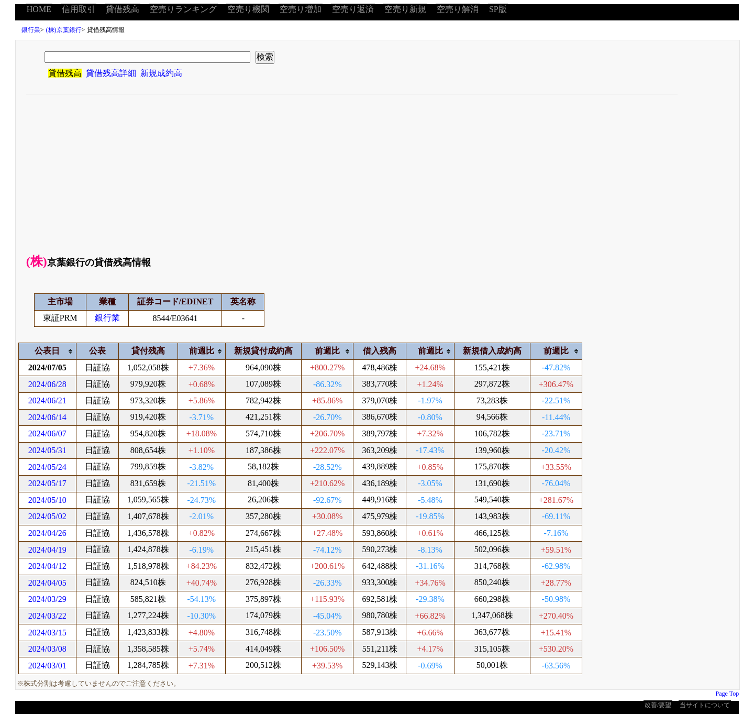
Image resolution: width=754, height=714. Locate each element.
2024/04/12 (47, 566)
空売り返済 (353, 9)
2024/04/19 (47, 549)
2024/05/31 (47, 450)
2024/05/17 (47, 483)
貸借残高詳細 (111, 73)
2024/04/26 (47, 533)
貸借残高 (122, 9)
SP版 (498, 9)
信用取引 (78, 9)
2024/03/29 (47, 599)
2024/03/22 (47, 615)
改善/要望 (658, 705)
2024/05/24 (47, 467)
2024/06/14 (47, 417)
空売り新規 (405, 9)
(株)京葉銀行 (64, 30)
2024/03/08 (47, 648)
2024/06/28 (47, 384)
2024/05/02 (47, 516)
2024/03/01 (47, 665)
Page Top (727, 693)
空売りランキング (183, 9)
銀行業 (30, 30)
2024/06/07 (47, 433)
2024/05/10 (47, 500)
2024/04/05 (47, 582)
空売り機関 (248, 9)
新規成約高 (161, 73)
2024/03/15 (47, 632)
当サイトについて (705, 705)
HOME (39, 9)
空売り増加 (300, 9)
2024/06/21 (47, 400)
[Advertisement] (377, 173)
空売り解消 (458, 9)
